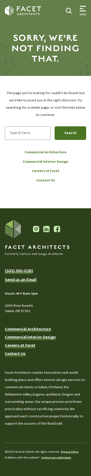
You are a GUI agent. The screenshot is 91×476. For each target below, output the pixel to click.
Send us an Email (20, 279)
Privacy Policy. (70, 451)
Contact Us (45, 180)
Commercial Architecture (45, 152)
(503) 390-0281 (19, 271)
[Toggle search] (82, 10)
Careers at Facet (45, 171)
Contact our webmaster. (56, 457)
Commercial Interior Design (45, 162)
